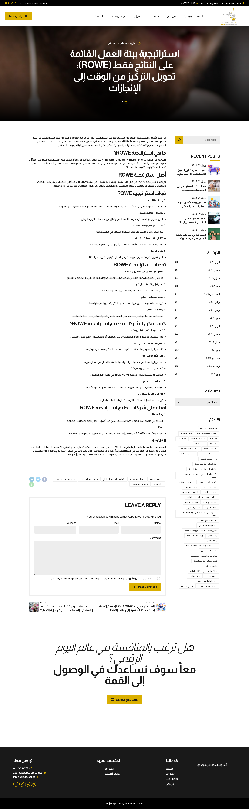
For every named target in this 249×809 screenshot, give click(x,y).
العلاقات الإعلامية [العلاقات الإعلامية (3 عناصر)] (210, 502)
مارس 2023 (214, 334)
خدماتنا (155, 16)
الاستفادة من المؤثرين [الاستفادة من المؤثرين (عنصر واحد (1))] (208, 482)
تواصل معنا (118, 16)
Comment (154, 538)
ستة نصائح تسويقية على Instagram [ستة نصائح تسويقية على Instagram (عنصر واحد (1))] (201, 546)
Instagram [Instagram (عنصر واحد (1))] (186, 433)
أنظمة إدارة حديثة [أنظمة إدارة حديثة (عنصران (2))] (210, 449)
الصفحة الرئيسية (193, 16)
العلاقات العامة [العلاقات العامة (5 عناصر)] (191, 502)
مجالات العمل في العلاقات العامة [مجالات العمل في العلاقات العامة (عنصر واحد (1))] (203, 571)
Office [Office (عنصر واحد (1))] (213, 444)
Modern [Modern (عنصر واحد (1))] (182, 439)
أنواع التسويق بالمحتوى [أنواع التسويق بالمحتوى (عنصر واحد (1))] (190, 449)
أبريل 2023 (214, 326)
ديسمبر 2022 (213, 358)
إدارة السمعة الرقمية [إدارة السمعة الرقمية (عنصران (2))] (209, 459)
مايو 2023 (215, 318)
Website (71, 523)
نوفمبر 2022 (213, 366)
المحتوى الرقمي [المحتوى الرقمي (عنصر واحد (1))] (194, 507)
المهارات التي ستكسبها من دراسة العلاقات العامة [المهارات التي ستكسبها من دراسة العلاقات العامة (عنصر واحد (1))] (199, 513)
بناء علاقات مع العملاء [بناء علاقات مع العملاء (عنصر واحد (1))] (208, 520)
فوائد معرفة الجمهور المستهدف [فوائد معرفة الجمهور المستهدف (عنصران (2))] (204, 556)
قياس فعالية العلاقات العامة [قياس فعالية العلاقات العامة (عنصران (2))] (205, 561)
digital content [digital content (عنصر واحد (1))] (208, 428)
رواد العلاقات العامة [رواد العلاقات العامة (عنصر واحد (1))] (195, 536)
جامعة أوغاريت (112, 773)
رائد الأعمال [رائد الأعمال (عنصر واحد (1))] (212, 536)
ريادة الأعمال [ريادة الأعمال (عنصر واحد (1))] (211, 541)
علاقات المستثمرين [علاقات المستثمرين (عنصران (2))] (209, 551)
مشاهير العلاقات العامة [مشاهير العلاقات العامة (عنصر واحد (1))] (207, 586)
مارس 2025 (214, 270)
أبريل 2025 (214, 262)
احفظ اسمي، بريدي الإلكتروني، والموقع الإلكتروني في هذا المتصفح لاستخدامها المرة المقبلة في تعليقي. (103, 578)
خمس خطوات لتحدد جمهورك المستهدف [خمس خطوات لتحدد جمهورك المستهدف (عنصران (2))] (200, 530)
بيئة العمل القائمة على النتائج (114, 479)
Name (156, 523)
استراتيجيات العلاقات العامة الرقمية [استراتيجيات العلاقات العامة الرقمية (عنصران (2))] (203, 469)
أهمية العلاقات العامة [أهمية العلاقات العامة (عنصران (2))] (208, 454)
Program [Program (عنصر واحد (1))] (200, 444)
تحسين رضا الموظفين (89, 479)
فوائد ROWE (158, 484)
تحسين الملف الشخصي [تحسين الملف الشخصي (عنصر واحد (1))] (208, 525)
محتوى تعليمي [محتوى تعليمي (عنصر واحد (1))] (194, 576)
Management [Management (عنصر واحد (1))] (198, 439)
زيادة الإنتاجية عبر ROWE (65, 479)
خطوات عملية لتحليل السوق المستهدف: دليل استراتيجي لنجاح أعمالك (191, 174)
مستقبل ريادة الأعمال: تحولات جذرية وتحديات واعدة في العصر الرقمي (191, 206)
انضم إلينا (138, 16)
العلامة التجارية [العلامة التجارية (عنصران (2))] (211, 507)
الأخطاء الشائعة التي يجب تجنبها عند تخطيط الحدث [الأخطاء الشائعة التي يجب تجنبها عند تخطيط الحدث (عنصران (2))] (200, 475)
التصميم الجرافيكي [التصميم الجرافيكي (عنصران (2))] (210, 492)
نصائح (111, 43)
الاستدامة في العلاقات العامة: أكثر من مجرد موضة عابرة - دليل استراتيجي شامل (190, 238)
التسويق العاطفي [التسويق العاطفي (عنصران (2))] (186, 482)
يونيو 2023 (214, 310)
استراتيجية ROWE (137, 479)
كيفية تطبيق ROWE (140, 484)
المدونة (99, 16)
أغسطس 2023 (212, 294)
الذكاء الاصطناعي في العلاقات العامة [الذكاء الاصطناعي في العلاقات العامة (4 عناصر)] (202, 497)
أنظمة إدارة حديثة (156, 479)
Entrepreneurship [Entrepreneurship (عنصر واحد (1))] (207, 433)
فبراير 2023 (214, 342)
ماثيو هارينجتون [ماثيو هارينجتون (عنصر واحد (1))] (211, 566)
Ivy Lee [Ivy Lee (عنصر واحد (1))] (213, 439)
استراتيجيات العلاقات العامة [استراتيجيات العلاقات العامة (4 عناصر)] (206, 464)
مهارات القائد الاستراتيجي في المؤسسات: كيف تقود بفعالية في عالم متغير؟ (191, 190)
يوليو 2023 (214, 302)
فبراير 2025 (214, 278)
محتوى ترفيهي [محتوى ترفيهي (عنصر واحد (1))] (211, 576)
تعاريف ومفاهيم (127, 43)
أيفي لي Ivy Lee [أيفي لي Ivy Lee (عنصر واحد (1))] (188, 454)
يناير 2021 (215, 374)
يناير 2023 (215, 350)
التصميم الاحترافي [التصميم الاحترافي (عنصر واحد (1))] (191, 487)
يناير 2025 (215, 286)
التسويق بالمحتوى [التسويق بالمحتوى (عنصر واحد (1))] (210, 487)
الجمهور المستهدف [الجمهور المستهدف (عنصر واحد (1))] (190, 492)
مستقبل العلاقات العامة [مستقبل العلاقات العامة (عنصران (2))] (207, 581)
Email (115, 523)
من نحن (171, 16)
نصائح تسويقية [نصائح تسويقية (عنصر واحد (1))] (187, 586)
